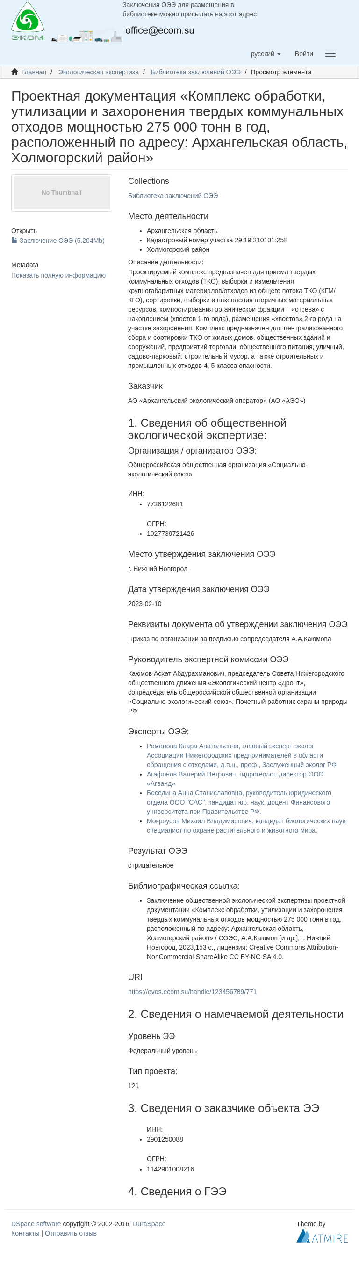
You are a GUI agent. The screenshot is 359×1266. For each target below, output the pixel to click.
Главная (34, 72)
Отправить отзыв (71, 1233)
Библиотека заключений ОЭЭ (196, 72)
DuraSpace (149, 1224)
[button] (266, 54)
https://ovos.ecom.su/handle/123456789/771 (192, 991)
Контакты (25, 1233)
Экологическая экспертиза (98, 72)
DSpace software (36, 1224)
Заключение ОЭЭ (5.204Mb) (58, 240)
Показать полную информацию (58, 275)
